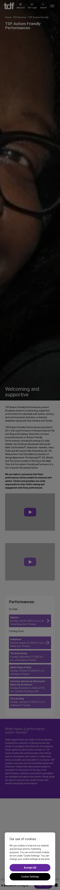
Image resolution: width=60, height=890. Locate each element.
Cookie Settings (30, 876)
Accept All (30, 867)
